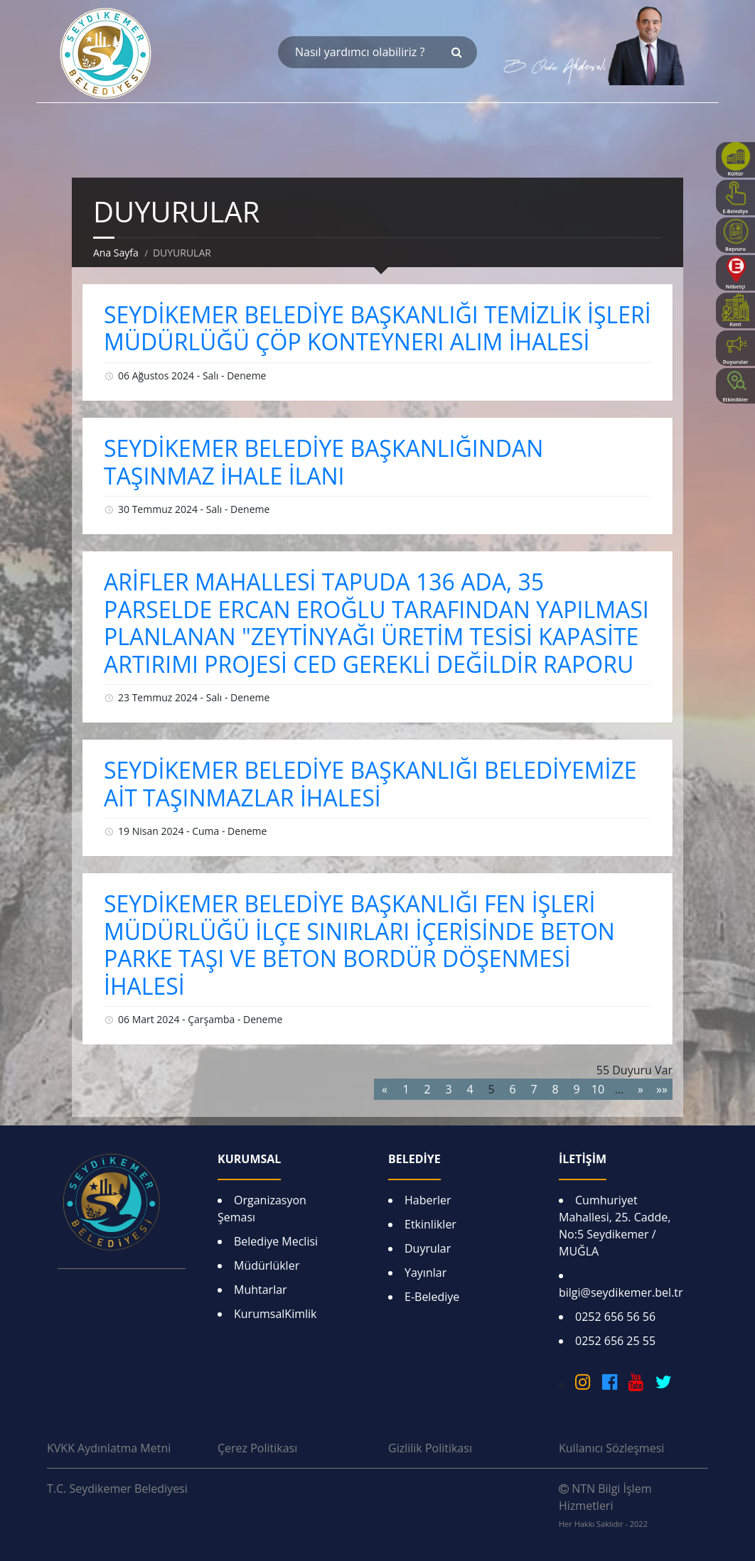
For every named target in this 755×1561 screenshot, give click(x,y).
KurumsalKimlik (275, 1314)
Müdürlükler (266, 1265)
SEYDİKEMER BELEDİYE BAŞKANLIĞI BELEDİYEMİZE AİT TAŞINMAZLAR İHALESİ (370, 783)
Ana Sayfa (116, 252)
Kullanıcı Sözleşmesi (611, 1448)
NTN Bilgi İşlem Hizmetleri (605, 1505)
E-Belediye (432, 1297)
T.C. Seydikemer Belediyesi (117, 1488)
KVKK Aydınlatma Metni (109, 1448)
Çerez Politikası (257, 1448)
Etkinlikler (430, 1224)
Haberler (428, 1200)
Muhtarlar (260, 1289)
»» (662, 1089)
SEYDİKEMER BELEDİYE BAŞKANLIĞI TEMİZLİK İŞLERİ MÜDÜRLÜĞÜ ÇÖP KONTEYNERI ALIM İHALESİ (377, 328)
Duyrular (428, 1248)
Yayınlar (425, 1272)
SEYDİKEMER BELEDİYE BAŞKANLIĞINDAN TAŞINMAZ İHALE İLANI (323, 461)
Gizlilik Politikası (430, 1448)
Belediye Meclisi (276, 1241)
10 (597, 1089)
